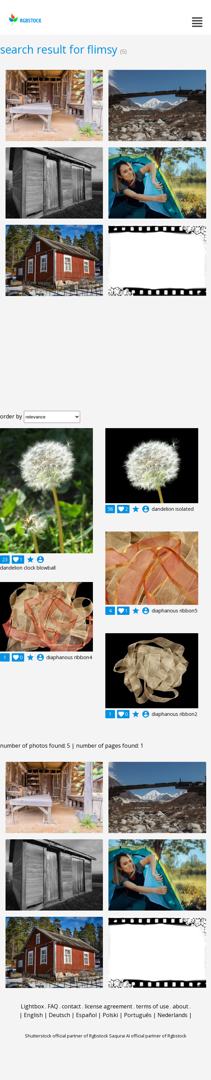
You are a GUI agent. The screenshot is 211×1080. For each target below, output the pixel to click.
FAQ (53, 1006)
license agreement (108, 1006)
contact (71, 1006)
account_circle (40, 559)
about (180, 1006)
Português (138, 1015)
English (33, 1015)
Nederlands (172, 1015)
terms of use (152, 1006)
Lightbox (32, 1006)
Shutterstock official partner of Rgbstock (66, 1036)
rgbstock (24, 19)
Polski (110, 1015)
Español (86, 1015)
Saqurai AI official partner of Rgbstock (147, 1036)
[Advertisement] (105, 359)
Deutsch (59, 1015)
